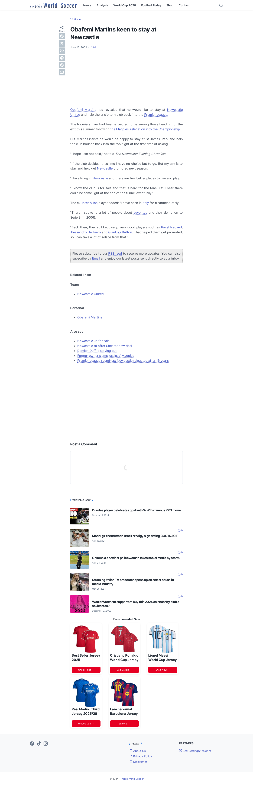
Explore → (124, 723)
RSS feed (115, 253)
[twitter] (62, 43)
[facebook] (62, 36)
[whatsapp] (62, 50)
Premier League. (156, 114)
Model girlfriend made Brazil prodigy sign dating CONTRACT (135, 536)
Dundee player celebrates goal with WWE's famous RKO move (136, 510)
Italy (145, 203)
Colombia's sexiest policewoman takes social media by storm (135, 558)
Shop (169, 5)
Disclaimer (138, 761)
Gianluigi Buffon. (120, 232)
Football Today (151, 5)
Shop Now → (162, 669)
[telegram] (62, 58)
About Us (137, 751)
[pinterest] (62, 65)
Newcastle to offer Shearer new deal (104, 346)
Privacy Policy (140, 756)
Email (96, 258)
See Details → (124, 669)
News (87, 5)
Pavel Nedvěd (171, 227)
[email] (62, 72)
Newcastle (105, 168)
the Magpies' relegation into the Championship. (145, 129)
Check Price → (86, 669)
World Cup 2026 (124, 5)
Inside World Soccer (132, 778)
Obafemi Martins (83, 109)
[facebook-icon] (32, 744)
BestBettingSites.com (195, 751)
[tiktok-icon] (39, 744)
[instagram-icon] (46, 744)
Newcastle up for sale (93, 341)
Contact (184, 5)
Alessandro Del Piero (85, 232)
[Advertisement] (126, 78)
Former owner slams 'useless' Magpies (105, 355)
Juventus (140, 212)
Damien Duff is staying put (97, 351)
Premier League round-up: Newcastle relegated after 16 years (123, 360)
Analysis (102, 5)
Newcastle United (90, 294)
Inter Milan (90, 203)
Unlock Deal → (86, 723)
